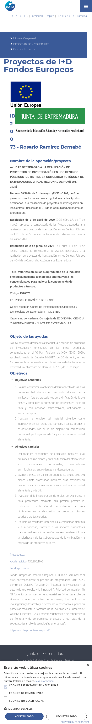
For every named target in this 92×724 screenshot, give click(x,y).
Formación (37, 16)
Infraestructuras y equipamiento (30, 44)
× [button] (87, 665)
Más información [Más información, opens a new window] (44, 681)
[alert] (46, 692)
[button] (5, 687)
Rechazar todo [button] (66, 716)
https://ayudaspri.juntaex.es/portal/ (30, 630)
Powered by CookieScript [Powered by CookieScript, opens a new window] (75, 722)
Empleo (50, 16)
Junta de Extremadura (46, 653)
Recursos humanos (23, 49)
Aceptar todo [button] (24, 716)
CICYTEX (17, 16)
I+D (26, 16)
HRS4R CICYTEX (65, 16)
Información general (24, 38)
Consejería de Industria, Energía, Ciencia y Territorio (46, 660)
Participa (82, 16)
